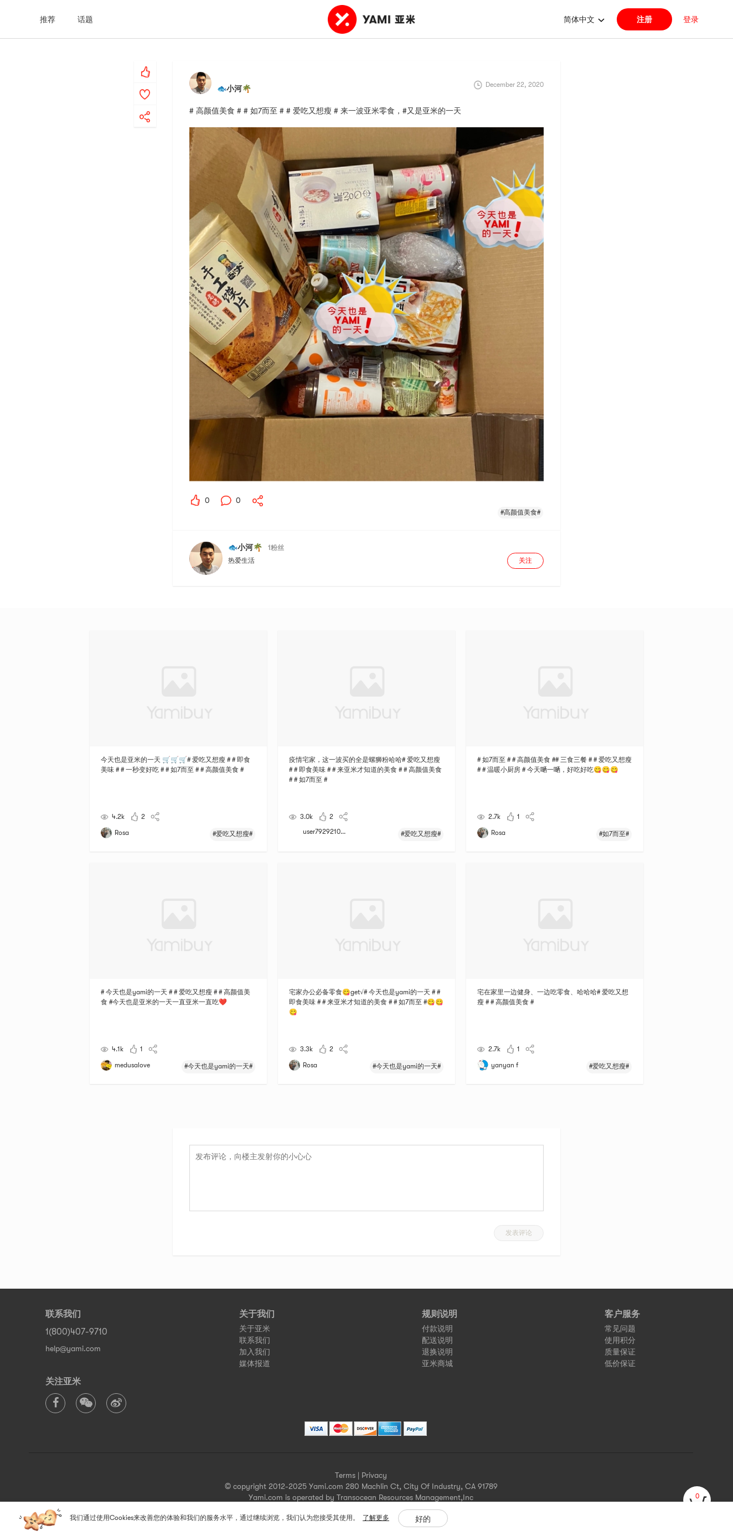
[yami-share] (145, 105)
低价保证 (620, 1363)
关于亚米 (254, 1328)
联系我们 (254, 1340)
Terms (345, 1475)
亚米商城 (437, 1363)
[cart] (697, 1500)
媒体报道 (254, 1363)
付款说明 (437, 1328)
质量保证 (620, 1351)
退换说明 (437, 1351)
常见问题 (620, 1328)
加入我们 (254, 1351)
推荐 (47, 19)
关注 (525, 560)
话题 (85, 19)
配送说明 (437, 1340)
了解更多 (376, 1518)
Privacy (374, 1475)
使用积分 (620, 1340)
